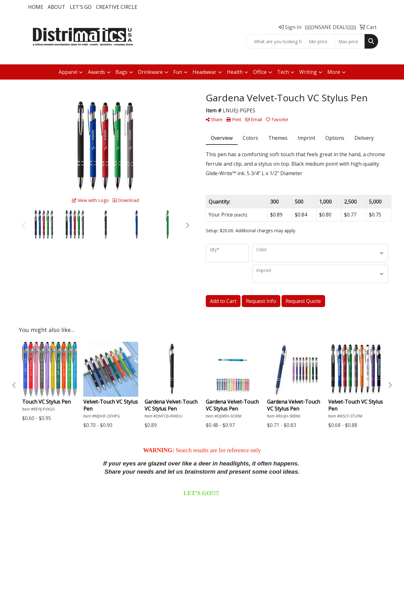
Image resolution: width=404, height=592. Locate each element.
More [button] (333, 71)
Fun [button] (177, 71)
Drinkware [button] (150, 71)
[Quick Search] (276, 41)
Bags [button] (122, 71)
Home (35, 6)
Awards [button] (96, 71)
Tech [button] (283, 71)
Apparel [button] (68, 71)
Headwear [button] (205, 71)
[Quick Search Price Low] (320, 41)
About (56, 6)
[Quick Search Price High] (350, 41)
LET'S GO (81, 6)
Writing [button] (308, 71)
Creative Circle (116, 6)
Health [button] (235, 71)
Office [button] (260, 71)
